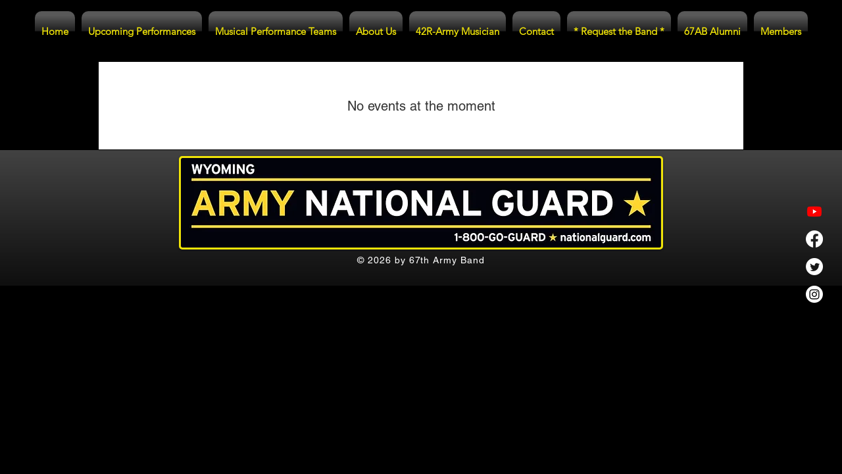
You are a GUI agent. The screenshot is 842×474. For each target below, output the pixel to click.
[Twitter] (814, 266)
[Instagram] (814, 294)
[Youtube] (814, 211)
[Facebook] (814, 239)
